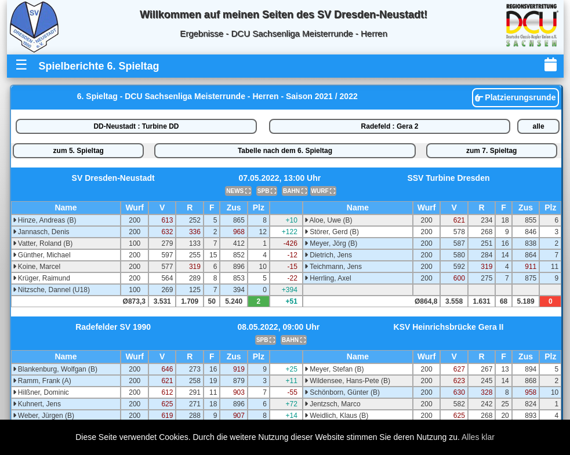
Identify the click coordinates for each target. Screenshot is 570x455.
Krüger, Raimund (41, 278)
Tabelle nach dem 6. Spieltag (285, 151)
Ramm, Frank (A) (42, 381)
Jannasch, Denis (41, 232)
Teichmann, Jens (333, 267)
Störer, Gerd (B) (331, 232)
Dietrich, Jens (328, 255)
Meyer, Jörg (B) (330, 243)
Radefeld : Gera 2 (390, 126)
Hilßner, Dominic (41, 392)
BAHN (295, 191)
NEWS (238, 191)
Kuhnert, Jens (37, 404)
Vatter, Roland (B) (43, 243)
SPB (266, 191)
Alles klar (478, 437)
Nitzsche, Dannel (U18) (51, 290)
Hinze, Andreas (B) (45, 220)
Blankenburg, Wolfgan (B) (55, 369)
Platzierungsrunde (515, 97)
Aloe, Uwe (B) (328, 220)
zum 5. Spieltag (78, 151)
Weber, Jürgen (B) (44, 416)
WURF (323, 191)
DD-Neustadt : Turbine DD (136, 126)
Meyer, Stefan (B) (334, 369)
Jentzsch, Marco (332, 404)
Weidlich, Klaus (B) (336, 416)
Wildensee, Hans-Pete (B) (347, 381)
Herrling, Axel (327, 278)
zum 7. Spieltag (491, 151)
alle (538, 126)
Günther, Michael (42, 255)
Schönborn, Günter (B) (342, 392)
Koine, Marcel (37, 267)
